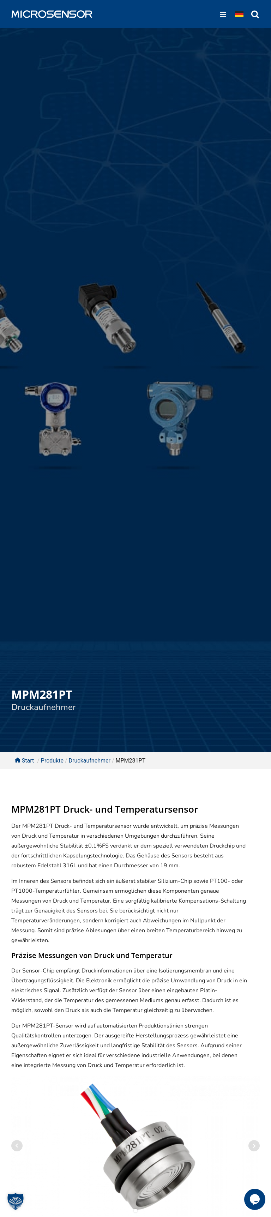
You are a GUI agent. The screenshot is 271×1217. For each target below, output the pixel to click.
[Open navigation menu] (223, 14)
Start (24, 760)
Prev (17, 1145)
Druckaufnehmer (43, 707)
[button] (15, 1201)
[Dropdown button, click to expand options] (239, 14)
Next (254, 1145)
